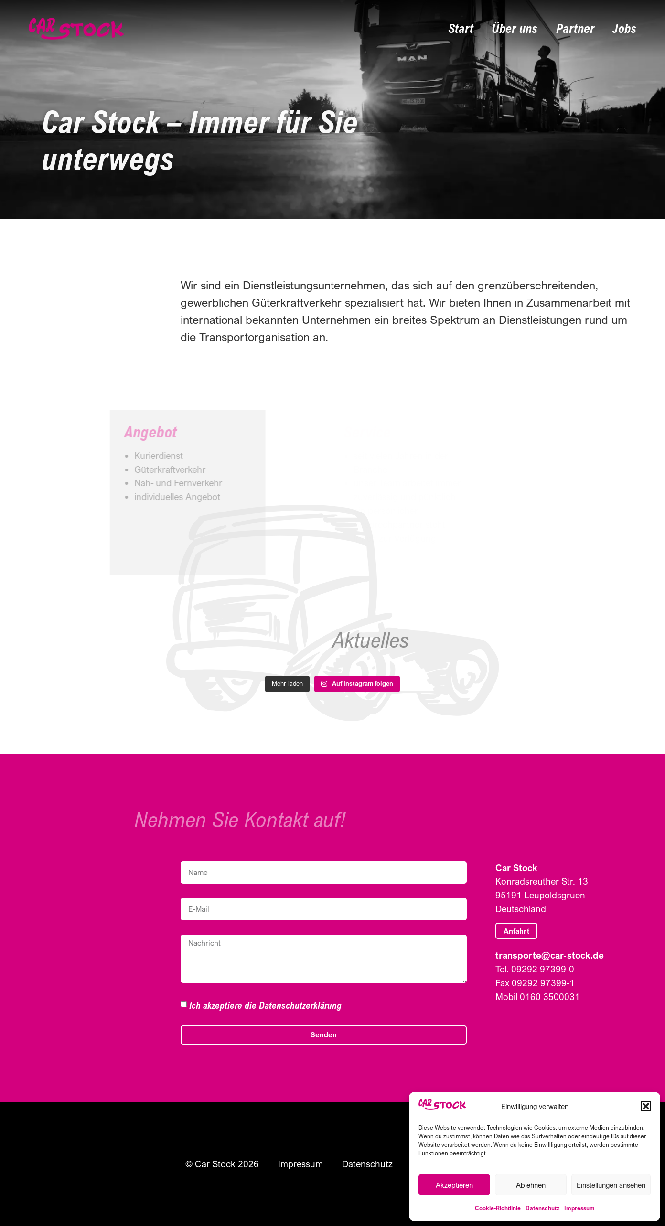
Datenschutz (542, 1208)
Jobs (624, 28)
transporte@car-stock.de (549, 954)
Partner (575, 28)
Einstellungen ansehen (611, 1185)
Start (460, 28)
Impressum (579, 1208)
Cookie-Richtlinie (498, 1208)
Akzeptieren (454, 1185)
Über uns (514, 28)
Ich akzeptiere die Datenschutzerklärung (265, 1005)
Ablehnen (531, 1185)
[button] (646, 1106)
